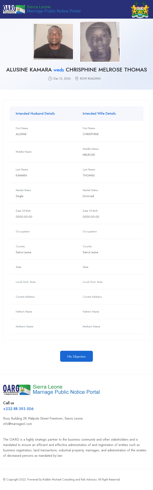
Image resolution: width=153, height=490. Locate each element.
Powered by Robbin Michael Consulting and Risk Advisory (62, 479)
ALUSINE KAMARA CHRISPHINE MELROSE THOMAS (76, 70)
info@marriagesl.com (17, 423)
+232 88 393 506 (18, 409)
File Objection (76, 356)
